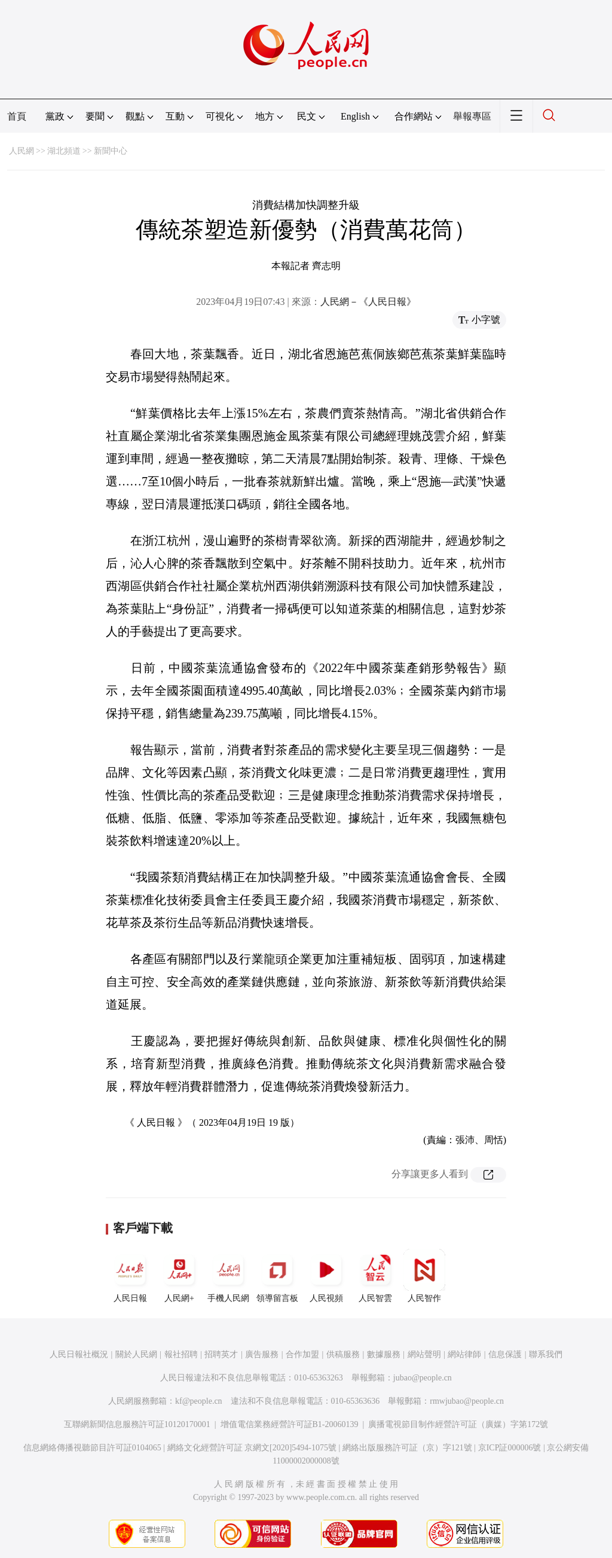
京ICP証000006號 (509, 1447)
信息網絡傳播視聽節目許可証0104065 (92, 1447)
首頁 (16, 116)
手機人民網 (228, 1276)
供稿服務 (343, 1354)
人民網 (21, 150)
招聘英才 (221, 1354)
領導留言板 (277, 1276)
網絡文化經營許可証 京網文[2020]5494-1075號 (252, 1447)
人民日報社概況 (79, 1354)
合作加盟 (302, 1354)
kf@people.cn (198, 1401)
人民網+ (179, 1276)
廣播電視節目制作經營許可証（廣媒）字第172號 (458, 1424)
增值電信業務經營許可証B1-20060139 (290, 1424)
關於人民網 (136, 1354)
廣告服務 (262, 1354)
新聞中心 (110, 150)
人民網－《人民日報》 (368, 302)
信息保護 (505, 1354)
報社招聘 (181, 1354)
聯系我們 (545, 1354)
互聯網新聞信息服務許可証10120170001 (137, 1424)
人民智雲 (375, 1276)
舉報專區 (472, 116)
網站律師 (464, 1354)
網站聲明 (424, 1354)
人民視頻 (326, 1276)
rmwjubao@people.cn (467, 1401)
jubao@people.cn (422, 1377)
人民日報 (130, 1276)
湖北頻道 (64, 150)
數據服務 (383, 1354)
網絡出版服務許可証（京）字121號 (407, 1447)
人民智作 (424, 1276)
